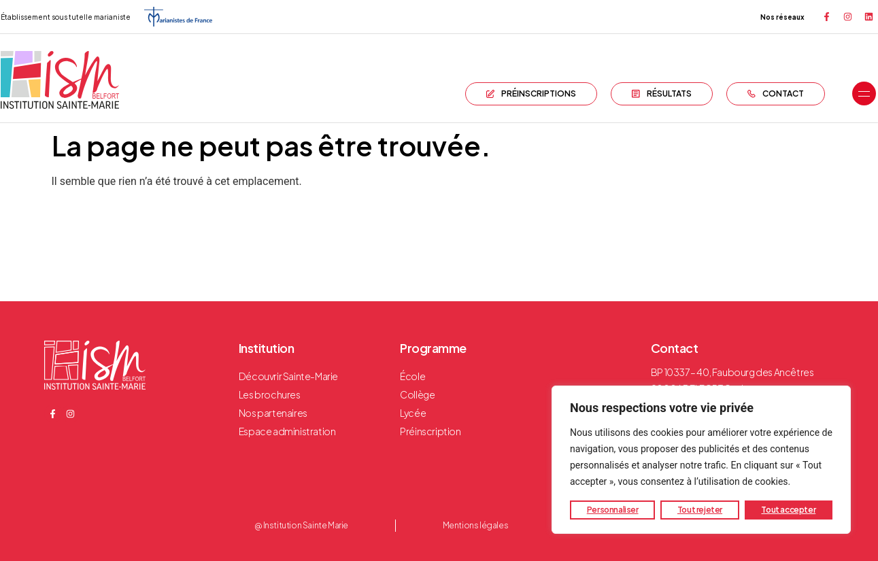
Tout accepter (788, 510)
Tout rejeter (699, 510)
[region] (701, 460)
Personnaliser (613, 510)
